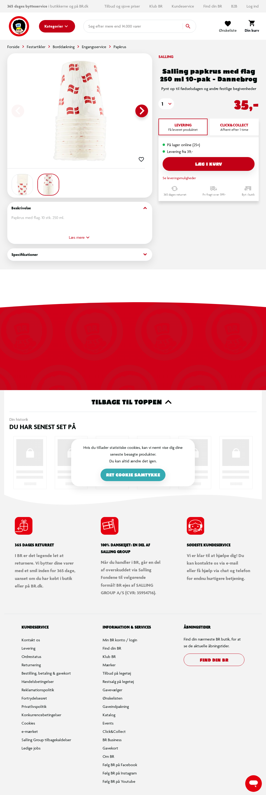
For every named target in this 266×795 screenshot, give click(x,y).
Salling (166, 56)
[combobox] (96, 26)
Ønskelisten (112, 698)
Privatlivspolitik (34, 706)
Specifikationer (79, 254)
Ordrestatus (31, 656)
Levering (28, 648)
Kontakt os (31, 639)
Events (108, 723)
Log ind (253, 6)
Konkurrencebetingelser (41, 714)
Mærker (109, 664)
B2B (234, 6)
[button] (166, 103)
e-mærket (30, 731)
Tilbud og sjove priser (122, 6)
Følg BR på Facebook (120, 764)
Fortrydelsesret (34, 698)
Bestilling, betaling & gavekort (46, 673)
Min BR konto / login (120, 639)
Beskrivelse (79, 208)
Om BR (108, 756)
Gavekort (110, 748)
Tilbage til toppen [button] (133, 402)
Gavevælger (112, 689)
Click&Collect (114, 731)
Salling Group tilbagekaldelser (46, 739)
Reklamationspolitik (38, 689)
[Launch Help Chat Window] (253, 783)
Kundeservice (183, 6)
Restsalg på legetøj (118, 681)
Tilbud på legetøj (117, 673)
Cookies (28, 723)
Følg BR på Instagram (120, 773)
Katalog (109, 714)
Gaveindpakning (116, 706)
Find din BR (213, 6)
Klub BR (156, 6)
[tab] (183, 127)
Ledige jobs (31, 748)
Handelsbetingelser (38, 681)
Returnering (31, 664)
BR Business (112, 739)
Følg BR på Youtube (119, 781)
